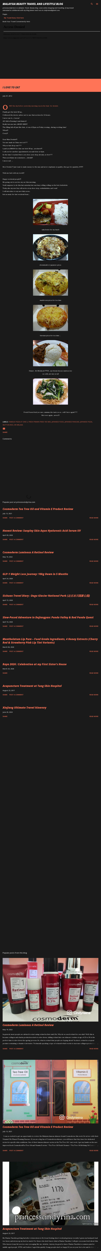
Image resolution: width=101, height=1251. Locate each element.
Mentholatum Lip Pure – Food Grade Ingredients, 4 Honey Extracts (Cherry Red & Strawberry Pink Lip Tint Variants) (50, 640)
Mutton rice (8, 425)
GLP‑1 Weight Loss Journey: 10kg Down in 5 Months (35, 574)
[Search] (92, 4)
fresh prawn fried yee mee (40, 422)
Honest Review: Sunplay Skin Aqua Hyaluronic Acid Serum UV (42, 530)
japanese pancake (72, 422)
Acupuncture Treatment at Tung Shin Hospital (32, 686)
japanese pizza (86, 422)
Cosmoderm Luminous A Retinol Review (28, 552)
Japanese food (58, 422)
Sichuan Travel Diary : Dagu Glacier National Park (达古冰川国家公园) (46, 595)
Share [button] (5, 432)
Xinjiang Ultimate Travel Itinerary (24, 707)
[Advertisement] (28, 63)
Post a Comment (16, 518)
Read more (94, 518)
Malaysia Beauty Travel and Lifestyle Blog (33, 4)
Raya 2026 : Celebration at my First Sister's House (35, 664)
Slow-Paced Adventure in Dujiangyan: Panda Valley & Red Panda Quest (48, 617)
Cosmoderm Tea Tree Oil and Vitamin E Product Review (38, 509)
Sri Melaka (18, 425)
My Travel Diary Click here (14, 18)
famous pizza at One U (18, 422)
